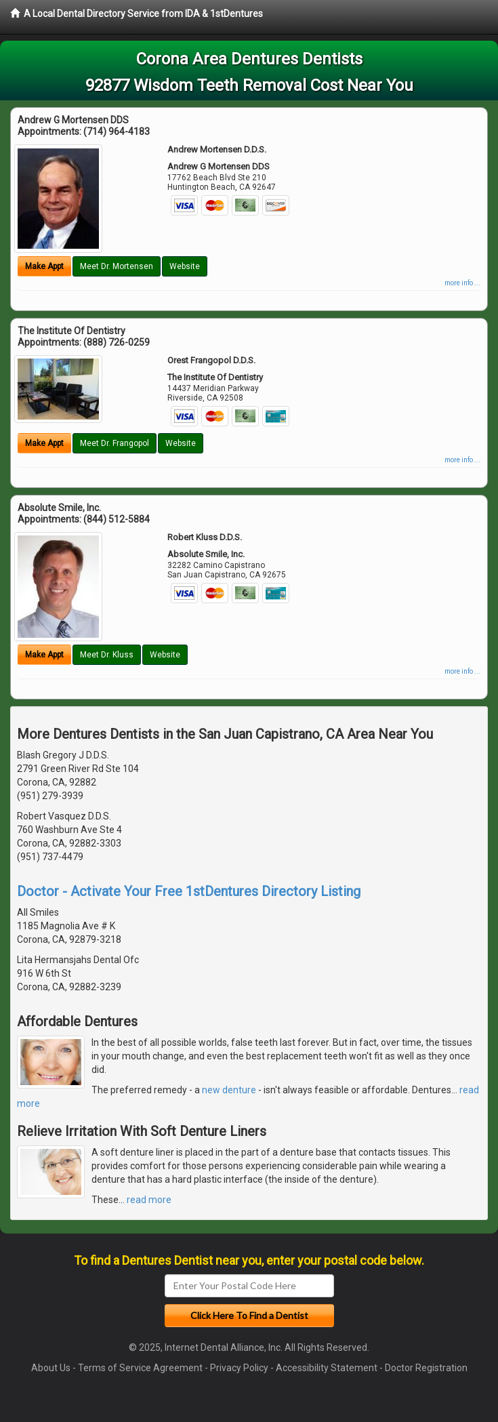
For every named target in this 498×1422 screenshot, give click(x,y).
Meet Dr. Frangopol (114, 443)
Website (184, 266)
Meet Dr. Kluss (106, 654)
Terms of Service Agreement (140, 1367)
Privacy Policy (239, 1367)
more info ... (462, 283)
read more (149, 1199)
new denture (229, 1089)
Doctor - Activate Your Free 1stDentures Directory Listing (188, 891)
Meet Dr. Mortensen (116, 266)
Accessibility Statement (326, 1367)
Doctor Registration (426, 1367)
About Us (50, 1367)
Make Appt (44, 266)
